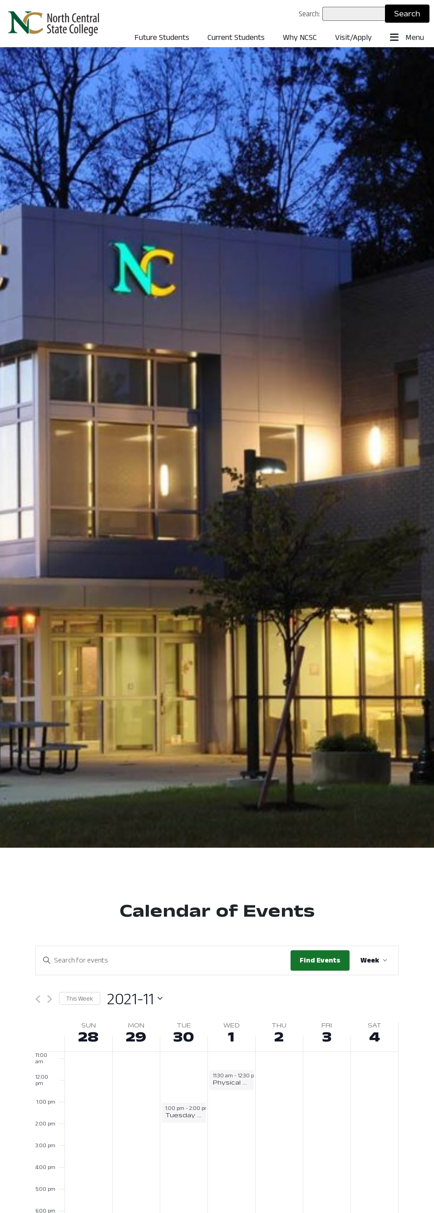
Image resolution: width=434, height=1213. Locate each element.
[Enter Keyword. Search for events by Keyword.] (163, 960)
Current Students (236, 37)
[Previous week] (37, 999)
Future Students (161, 37)
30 (183, 1036)
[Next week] (49, 999)
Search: (309, 13)
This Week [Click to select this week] (79, 998)
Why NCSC (300, 37)
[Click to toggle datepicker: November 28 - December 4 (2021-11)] (135, 999)
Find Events (320, 960)
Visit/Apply (353, 37)
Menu (407, 38)
